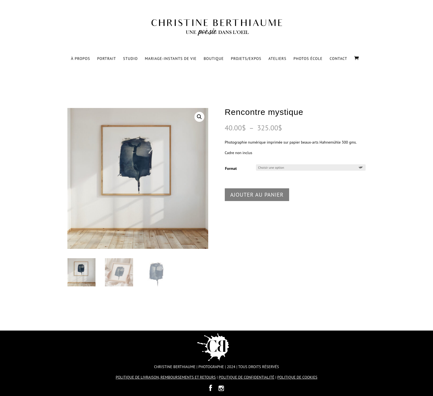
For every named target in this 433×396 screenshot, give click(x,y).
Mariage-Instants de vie (170, 59)
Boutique (214, 59)
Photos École (308, 59)
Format (231, 168)
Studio (130, 59)
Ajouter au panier (257, 194)
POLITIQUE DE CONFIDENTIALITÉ (246, 377)
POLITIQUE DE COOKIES (297, 377)
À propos (80, 59)
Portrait (106, 59)
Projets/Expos (246, 59)
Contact (338, 59)
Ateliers (277, 59)
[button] (199, 117)
